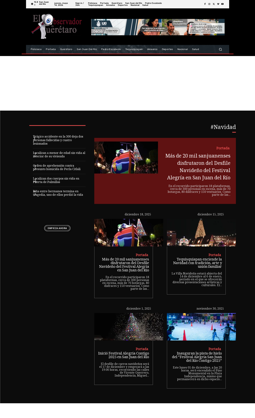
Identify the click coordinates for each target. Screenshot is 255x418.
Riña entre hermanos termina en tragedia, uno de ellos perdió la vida (58, 193)
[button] (220, 49)
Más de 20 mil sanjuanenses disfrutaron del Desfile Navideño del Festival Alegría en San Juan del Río (197, 174)
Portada (223, 149)
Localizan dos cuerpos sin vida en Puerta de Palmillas (56, 180)
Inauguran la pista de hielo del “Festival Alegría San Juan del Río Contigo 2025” (197, 372)
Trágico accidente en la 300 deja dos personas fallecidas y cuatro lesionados (58, 140)
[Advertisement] (127, 83)
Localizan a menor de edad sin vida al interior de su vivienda (59, 155)
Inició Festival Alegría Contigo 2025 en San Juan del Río (123, 370)
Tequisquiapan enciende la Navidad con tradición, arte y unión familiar (197, 278)
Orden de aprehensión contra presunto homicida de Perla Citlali (56, 168)
